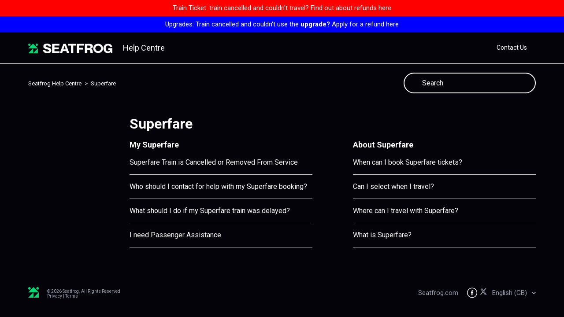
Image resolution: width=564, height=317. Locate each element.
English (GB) (510, 293)
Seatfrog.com (438, 293)
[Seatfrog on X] (484, 293)
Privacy (54, 296)
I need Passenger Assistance (175, 235)
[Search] (470, 83)
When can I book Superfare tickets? (407, 162)
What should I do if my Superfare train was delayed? (210, 210)
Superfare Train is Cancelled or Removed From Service (214, 162)
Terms (71, 296)
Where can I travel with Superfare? (405, 210)
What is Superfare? (382, 235)
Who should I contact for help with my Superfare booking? (218, 186)
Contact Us (512, 47)
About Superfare (383, 144)
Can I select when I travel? (393, 186)
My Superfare (154, 144)
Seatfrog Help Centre (55, 83)
